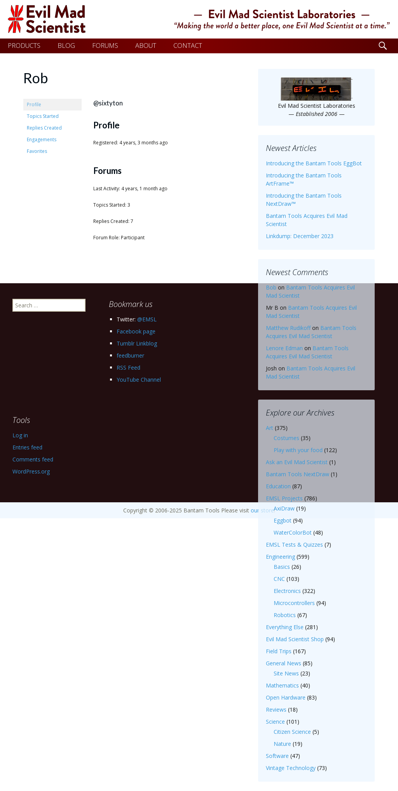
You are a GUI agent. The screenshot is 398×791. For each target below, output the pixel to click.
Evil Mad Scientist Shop (295, 639)
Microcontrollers (294, 603)
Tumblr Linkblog (137, 343)
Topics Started (43, 116)
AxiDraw (284, 508)
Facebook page (136, 331)
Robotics (285, 615)
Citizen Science (292, 731)
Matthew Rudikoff (288, 327)
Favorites (37, 151)
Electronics (287, 591)
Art (269, 427)
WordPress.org (31, 471)
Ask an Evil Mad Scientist (297, 462)
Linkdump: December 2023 (299, 236)
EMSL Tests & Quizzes (294, 544)
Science (275, 721)
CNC (279, 578)
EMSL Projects (284, 498)
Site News (286, 673)
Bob (271, 287)
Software (277, 755)
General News (283, 663)
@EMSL (147, 319)
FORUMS (105, 45)
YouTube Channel (139, 379)
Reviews (276, 709)
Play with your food (298, 450)
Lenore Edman (284, 348)
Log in (20, 435)
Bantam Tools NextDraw (297, 474)
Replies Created (44, 128)
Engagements (41, 139)
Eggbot (283, 520)
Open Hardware (285, 697)
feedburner (130, 355)
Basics (282, 566)
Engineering (280, 556)
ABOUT (145, 45)
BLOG (66, 45)
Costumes (286, 438)
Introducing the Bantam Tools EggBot (314, 163)
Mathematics (282, 685)
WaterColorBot (293, 532)
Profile (34, 104)
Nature (282, 743)
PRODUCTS (24, 45)
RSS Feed (128, 367)
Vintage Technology (291, 768)
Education (278, 486)
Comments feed (32, 459)
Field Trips (279, 651)
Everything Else (285, 627)
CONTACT (187, 45)
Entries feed (27, 447)
